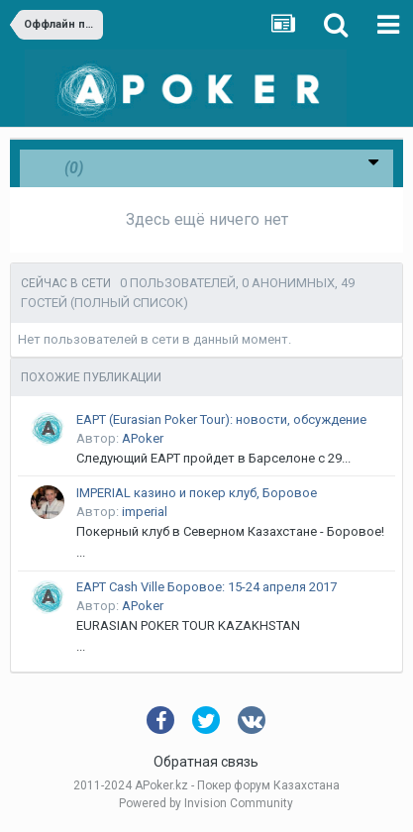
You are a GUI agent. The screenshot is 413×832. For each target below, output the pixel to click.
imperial (144, 511)
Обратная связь (206, 762)
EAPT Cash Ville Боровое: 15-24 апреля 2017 (206, 586)
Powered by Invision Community (206, 803)
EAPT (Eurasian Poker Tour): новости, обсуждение (221, 419)
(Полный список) (129, 302)
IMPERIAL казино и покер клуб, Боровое (196, 492)
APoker (142, 438)
